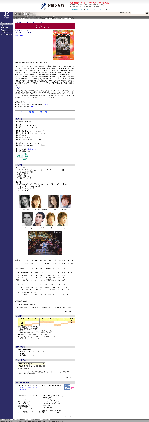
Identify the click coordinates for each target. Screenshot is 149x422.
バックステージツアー (6, 29)
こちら (28, 102)
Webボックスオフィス (27, 389)
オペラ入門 (62, 18)
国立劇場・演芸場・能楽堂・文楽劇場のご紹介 (11, 419)
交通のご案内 (114, 15)
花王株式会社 (33, 149)
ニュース (38, 18)
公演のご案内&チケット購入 (20, 17)
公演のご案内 (16, 18)
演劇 (108, 9)
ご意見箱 (122, 13)
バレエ (94, 9)
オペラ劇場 (19, 36)
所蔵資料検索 (129, 15)
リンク (135, 15)
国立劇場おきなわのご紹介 (30, 419)
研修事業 (22, 18)
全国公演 (33, 18)
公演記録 (28, 18)
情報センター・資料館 (54, 18)
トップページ (147, 15)
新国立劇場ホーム (76, 9)
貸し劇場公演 (46, 17)
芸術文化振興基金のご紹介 (44, 419)
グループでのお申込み (6, 35)
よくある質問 (122, 15)
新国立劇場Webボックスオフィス (57, 17)
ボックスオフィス (70, 17)
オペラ (87, 9)
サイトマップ (141, 15)
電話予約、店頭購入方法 (28, 387)
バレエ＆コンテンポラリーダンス (6, 24)
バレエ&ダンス (35, 17)
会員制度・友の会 (45, 18)
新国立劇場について (69, 18)
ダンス (102, 9)
